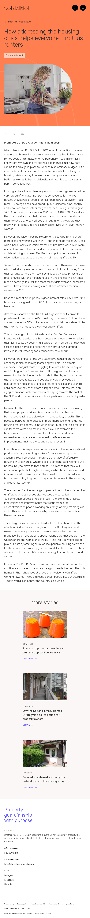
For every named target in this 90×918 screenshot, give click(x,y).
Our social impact (14, 55)
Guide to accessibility (38, 904)
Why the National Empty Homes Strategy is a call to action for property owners (42, 715)
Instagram (9, 875)
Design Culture (45, 913)
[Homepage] (16, 8)
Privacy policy (9, 904)
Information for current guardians (61, 904)
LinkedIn (8, 884)
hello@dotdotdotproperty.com (19, 864)
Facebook (9, 880)
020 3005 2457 (12, 853)
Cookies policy (22, 904)
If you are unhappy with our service (17, 909)
